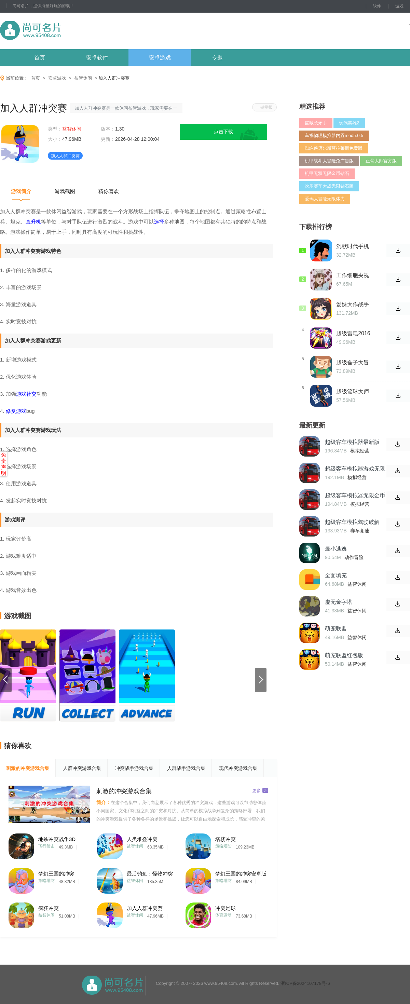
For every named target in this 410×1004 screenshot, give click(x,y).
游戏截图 (65, 191)
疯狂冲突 (48, 908)
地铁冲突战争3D (57, 839)
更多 (260, 790)
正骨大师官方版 (381, 160)
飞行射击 (46, 846)
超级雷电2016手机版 (353, 333)
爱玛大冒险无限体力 (325, 198)
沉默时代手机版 (352, 246)
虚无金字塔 (338, 602)
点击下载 (223, 131)
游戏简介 (21, 191)
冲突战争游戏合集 (134, 768)
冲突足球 (225, 908)
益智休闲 (83, 78)
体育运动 (223, 915)
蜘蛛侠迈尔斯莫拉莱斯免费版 (334, 148)
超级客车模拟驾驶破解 (352, 522)
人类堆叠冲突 (142, 839)
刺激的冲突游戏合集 (27, 768)
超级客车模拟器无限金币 (355, 495)
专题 (217, 57)
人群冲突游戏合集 (82, 768)
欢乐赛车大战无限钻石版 (329, 186)
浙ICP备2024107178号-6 (305, 983)
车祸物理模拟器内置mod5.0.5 (334, 135)
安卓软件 (97, 57)
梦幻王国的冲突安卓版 (240, 874)
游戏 (399, 6)
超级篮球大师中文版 (352, 392)
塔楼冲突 (225, 839)
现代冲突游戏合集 (238, 768)
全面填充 (336, 575)
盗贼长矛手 (316, 122)
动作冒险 (354, 557)
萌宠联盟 (336, 629)
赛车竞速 (359, 530)
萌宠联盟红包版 (344, 655)
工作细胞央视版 (352, 275)
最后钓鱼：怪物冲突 (150, 874)
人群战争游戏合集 (186, 768)
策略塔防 (223, 846)
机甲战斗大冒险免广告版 (329, 160)
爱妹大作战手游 (352, 304)
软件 (377, 6)
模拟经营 (359, 450)
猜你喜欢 (108, 191)
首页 (39, 57)
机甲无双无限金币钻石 (327, 173)
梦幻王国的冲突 (56, 874)
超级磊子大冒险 (352, 362)
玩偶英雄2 (349, 122)
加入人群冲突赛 (145, 908)
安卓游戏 (160, 57)
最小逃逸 (336, 549)
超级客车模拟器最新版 (352, 442)
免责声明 (3, 464)
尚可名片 (68, 31)
